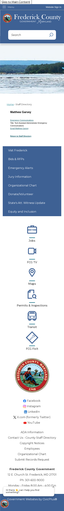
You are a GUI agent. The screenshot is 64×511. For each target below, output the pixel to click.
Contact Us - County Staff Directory (32, 437)
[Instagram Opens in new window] (32, 406)
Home (10, 104)
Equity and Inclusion (22, 211)
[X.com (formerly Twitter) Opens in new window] (32, 417)
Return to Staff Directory (20, 136)
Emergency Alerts (20, 168)
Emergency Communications (21, 120)
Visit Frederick (17, 150)
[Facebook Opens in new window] (32, 401)
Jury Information (19, 176)
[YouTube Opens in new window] (32, 423)
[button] (51, 35)
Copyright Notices (32, 443)
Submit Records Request (32, 459)
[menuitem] (32, 150)
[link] (53, 7)
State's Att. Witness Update (26, 203)
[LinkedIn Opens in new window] (32, 412)
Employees (32, 448)
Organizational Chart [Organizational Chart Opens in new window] (22, 185)
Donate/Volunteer (20, 194)
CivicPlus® (50, 499)
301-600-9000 (34, 480)
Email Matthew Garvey (19, 128)
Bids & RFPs (16, 159)
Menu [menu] (11, 7)
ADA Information (32, 432)
